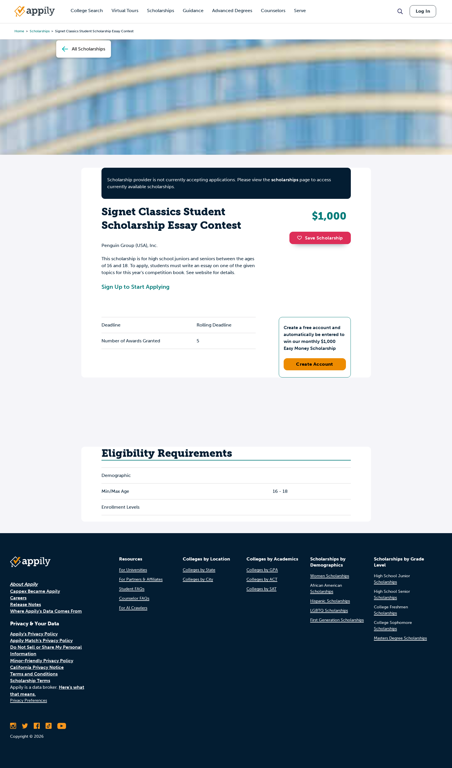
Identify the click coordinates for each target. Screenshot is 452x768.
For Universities (133, 569)
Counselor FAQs (134, 598)
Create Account (314, 364)
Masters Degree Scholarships (400, 638)
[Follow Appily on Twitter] (25, 726)
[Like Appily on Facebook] (37, 726)
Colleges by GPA (262, 569)
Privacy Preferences (28, 700)
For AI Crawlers (133, 607)
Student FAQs (131, 588)
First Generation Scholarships (337, 620)
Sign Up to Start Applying (135, 286)
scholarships (40, 31)
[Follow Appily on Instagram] (13, 726)
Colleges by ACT (261, 579)
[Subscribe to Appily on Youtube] (61, 726)
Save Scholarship (320, 238)
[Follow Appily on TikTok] (49, 726)
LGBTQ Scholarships (329, 610)
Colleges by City (198, 579)
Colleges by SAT (261, 588)
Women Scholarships (329, 575)
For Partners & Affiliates (141, 579)
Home (19, 31)
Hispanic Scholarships (330, 601)
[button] (301, 237)
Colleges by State (199, 569)
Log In (423, 11)
